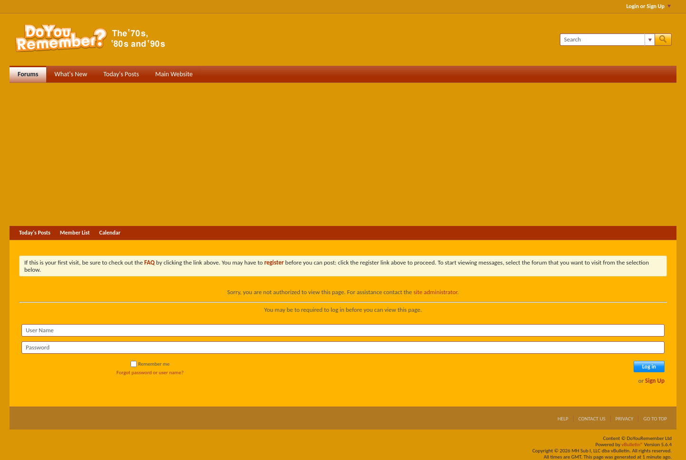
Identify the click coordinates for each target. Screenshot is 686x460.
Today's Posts (121, 74)
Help (562, 419)
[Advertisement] (343, 154)
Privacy (624, 419)
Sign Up (655, 380)
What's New (70, 74)
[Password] (343, 347)
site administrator (435, 292)
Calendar (109, 232)
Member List (75, 232)
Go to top (655, 419)
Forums (28, 74)
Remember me (150, 364)
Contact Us (591, 419)
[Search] (607, 39)
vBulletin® (632, 444)
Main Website (174, 74)
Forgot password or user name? (150, 372)
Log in (649, 366)
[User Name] (343, 330)
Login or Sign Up (648, 6)
